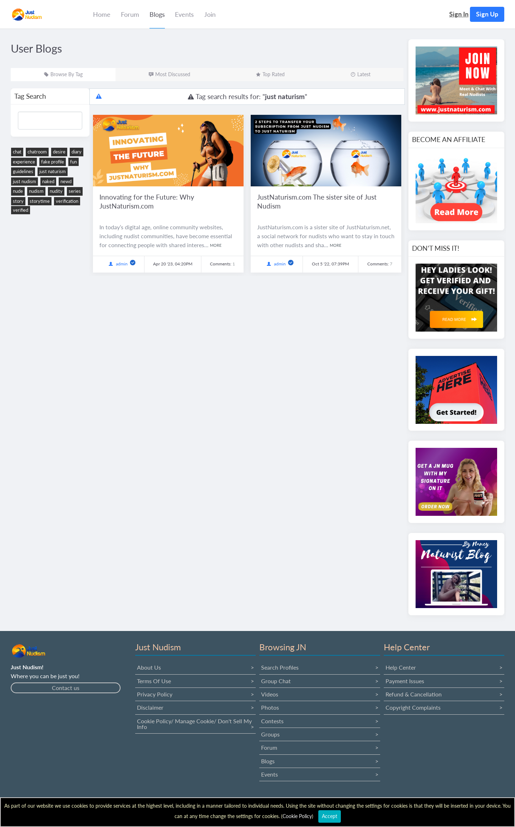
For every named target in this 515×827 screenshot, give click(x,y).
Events (269, 774)
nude (18, 191)
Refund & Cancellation (414, 694)
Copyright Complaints (413, 707)
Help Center (401, 667)
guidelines (23, 171)
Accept (329, 816)
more (215, 245)
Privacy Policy (154, 694)
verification (67, 201)
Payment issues (405, 680)
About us (149, 667)
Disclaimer (150, 707)
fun (73, 162)
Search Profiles (280, 667)
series (75, 191)
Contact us (65, 687)
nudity (56, 191)
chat (17, 152)
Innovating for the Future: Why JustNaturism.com (146, 201)
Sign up (487, 14)
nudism (36, 191)
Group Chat (276, 680)
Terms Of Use (154, 680)
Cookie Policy (297, 816)
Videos (269, 694)
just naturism (52, 171)
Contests (272, 721)
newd (66, 181)
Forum (269, 747)
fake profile (52, 162)
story (18, 201)
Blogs (268, 761)
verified (20, 210)
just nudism (24, 181)
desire (59, 152)
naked (48, 181)
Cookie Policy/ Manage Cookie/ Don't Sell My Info (194, 724)
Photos (270, 707)
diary (77, 152)
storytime (40, 201)
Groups (270, 734)
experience (24, 162)
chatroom (37, 152)
